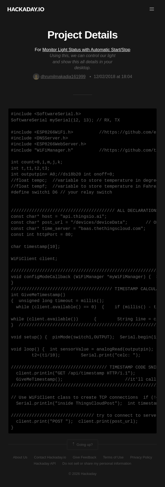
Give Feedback (84, 457)
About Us (20, 457)
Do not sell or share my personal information (96, 463)
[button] (152, 9)
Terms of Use (113, 457)
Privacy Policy (141, 457)
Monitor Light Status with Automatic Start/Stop (86, 49)
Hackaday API (45, 463)
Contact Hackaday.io (50, 457)
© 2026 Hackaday (83, 474)
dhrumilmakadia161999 (59, 76)
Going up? (82, 445)
